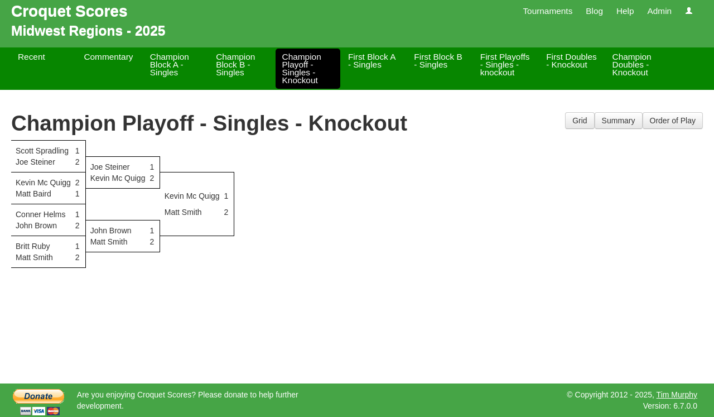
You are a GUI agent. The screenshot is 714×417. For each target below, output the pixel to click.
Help (625, 11)
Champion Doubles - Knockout (632, 64)
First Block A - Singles (371, 60)
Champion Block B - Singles (235, 64)
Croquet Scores (69, 11)
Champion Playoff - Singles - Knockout (301, 68)
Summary (618, 120)
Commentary (108, 56)
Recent (31, 56)
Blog (594, 11)
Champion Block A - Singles (169, 64)
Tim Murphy (677, 394)
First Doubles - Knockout (571, 60)
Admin (659, 11)
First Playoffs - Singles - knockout (505, 64)
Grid (579, 120)
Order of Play (673, 120)
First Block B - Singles (438, 60)
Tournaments (547, 11)
